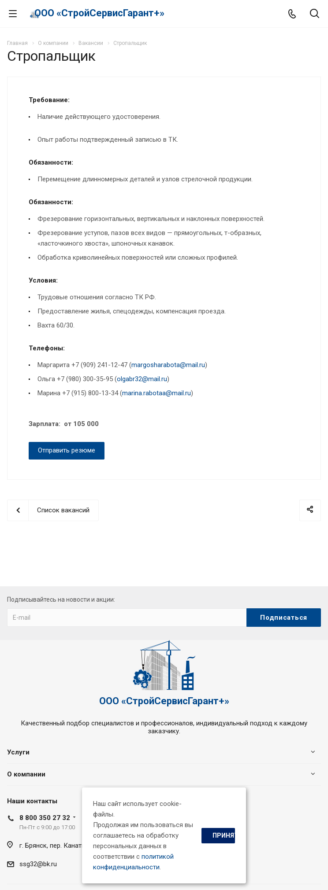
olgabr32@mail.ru (142, 379)
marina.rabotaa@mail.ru (156, 393)
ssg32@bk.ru (38, 864)
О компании (26, 774)
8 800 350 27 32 (44, 818)
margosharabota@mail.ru (168, 365)
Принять (223, 835)
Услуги (18, 752)
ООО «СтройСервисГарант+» (99, 12)
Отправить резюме (66, 450)
